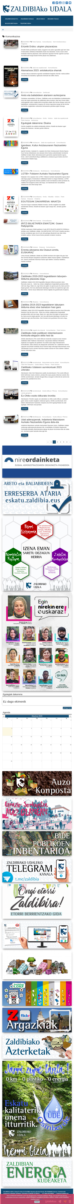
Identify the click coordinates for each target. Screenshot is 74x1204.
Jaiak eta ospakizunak (39, 67)
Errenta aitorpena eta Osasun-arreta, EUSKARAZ (40, 251)
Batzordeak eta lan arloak (50, 362)
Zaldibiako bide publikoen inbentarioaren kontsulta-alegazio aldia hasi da (42, 334)
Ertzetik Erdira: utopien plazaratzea (39, 46)
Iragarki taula (53, 19)
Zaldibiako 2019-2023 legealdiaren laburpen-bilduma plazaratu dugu (44, 277)
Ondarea (37, 199)
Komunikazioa (47, 42)
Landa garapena (26, 393)
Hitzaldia (51, 196)
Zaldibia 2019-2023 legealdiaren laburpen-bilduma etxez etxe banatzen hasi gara (43, 305)
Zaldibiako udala (27, 19)
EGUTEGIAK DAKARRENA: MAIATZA (41, 201)
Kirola (45, 118)
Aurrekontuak (36, 362)
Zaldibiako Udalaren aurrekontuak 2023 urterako (41, 368)
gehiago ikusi (67, 708)
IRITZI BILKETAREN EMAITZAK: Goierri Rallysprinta (42, 224)
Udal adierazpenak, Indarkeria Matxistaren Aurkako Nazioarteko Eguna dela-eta (43, 420)
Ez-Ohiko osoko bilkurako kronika (38, 395)
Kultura (50, 118)
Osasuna (30, 199)
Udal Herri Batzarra (27, 364)
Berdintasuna (45, 171)
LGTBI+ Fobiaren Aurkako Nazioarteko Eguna (44, 173)
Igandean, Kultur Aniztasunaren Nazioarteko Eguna (43, 146)
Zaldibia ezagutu (11, 19)
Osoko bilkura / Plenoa (42, 364)
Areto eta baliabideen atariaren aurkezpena (43, 95)
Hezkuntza (34, 120)
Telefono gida (25, 23)
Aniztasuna (36, 142)
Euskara (35, 247)
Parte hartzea (36, 42)
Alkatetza (35, 273)
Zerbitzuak (46, 92)
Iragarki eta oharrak (38, 330)
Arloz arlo (40, 19)
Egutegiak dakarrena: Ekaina (36, 123)
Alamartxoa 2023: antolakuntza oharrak (41, 70)
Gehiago (24, 59)
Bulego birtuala (11, 23)
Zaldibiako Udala (9, 3)
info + (41, 1199)
